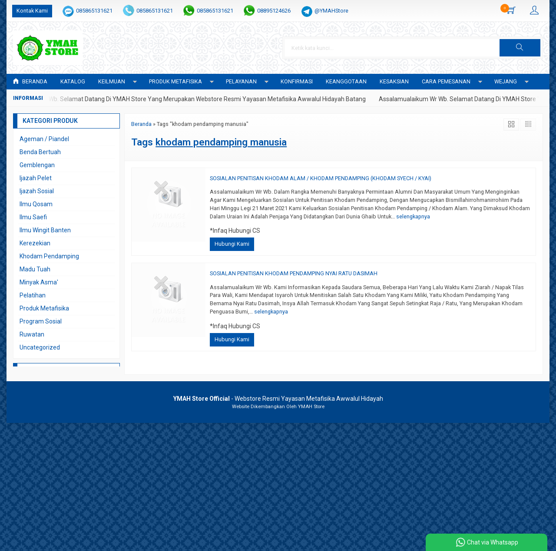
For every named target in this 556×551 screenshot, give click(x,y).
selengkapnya (413, 216)
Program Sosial (41, 321)
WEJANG (505, 81)
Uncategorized (40, 347)
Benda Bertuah (40, 151)
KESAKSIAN (394, 81)
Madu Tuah (35, 269)
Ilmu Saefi (33, 217)
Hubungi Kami (232, 244)
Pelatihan (33, 295)
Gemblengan (37, 165)
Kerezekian (35, 243)
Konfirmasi (297, 81)
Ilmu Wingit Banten (45, 230)
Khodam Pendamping (49, 256)
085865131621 (94, 10)
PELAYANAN (241, 81)
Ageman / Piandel (44, 138)
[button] (520, 47)
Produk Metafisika (44, 308)
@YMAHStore (331, 10)
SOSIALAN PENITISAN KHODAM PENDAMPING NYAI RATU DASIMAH (293, 273)
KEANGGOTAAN (346, 81)
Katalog (72, 81)
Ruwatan (32, 334)
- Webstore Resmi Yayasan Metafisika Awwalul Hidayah (278, 398)
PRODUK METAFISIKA (175, 81)
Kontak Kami (32, 10)
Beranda (30, 81)
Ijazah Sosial (37, 191)
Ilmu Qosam (36, 204)
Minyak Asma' (39, 282)
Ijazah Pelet (36, 178)
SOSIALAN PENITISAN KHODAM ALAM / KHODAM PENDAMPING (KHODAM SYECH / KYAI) (320, 178)
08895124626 (274, 10)
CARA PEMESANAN (446, 81)
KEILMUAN (111, 81)
